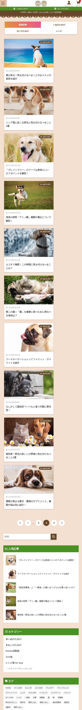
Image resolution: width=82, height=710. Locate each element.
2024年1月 (11, 490)
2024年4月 (11, 472)
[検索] (54, 263)
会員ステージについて (11, 643)
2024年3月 (11, 478)
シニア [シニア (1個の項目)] (22, 420)
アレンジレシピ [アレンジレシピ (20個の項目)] (63, 415)
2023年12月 (12, 496)
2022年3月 (11, 562)
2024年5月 (11, 466)
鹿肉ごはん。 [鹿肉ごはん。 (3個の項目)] (18, 434)
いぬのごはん (10, 599)
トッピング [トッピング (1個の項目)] (43, 420)
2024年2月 (11, 484)
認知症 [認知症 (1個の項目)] (66, 429)
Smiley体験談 (13, 378)
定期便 (7, 612)
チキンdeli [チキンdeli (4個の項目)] (32, 420)
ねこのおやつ (48, 606)
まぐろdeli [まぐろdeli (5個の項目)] (39, 415)
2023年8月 (11, 520)
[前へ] (20, 250)
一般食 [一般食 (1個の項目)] (27, 425)
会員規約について (9, 703)
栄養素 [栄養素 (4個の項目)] (60, 425)
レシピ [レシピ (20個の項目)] (19, 425)
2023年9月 (11, 514)
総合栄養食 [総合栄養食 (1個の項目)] (57, 429)
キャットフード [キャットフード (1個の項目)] (11, 420)
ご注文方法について (10, 632)
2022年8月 (11, 532)
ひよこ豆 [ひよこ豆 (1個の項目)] (28, 415)
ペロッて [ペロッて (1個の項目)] (67, 420)
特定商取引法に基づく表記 (32, 703)
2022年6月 (11, 544)
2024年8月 (11, 454)
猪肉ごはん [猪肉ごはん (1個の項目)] (32, 429)
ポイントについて (47, 643)
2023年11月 (12, 502)
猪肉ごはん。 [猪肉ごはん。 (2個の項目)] (45, 429)
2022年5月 (11, 550)
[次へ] (62, 250)
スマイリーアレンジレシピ (20, 395)
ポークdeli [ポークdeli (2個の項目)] (9, 425)
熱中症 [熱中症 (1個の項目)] (22, 429)
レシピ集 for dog (14, 390)
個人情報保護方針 (54, 703)
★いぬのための (31, 42)
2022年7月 (11, 538)
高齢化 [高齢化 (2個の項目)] (8, 434)
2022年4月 (11, 556)
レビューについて (47, 654)
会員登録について (47, 649)
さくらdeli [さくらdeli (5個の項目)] (18, 415)
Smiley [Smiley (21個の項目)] (8, 415)
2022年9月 (11, 526)
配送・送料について (10, 638)
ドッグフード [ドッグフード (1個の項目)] (55, 420)
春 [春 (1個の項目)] (53, 425)
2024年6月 (11, 460)
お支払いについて (47, 632)
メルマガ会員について (11, 654)
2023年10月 (12, 508)
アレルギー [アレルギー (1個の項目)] (50, 415)
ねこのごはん (10, 606)
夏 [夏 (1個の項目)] (49, 425)
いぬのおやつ (48, 599)
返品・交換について (48, 638)
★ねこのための (13, 372)
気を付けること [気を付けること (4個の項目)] (11, 429)
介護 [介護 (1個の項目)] (34, 425)
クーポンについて (9, 649)
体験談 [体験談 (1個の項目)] (42, 425)
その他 (9, 384)
